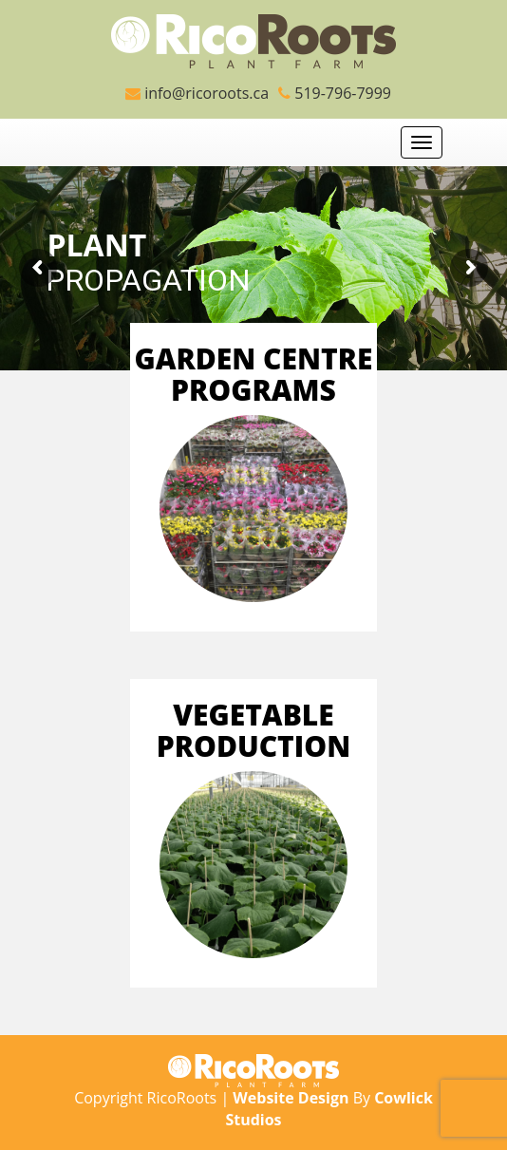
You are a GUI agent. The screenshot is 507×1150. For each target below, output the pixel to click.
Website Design (290, 1097)
